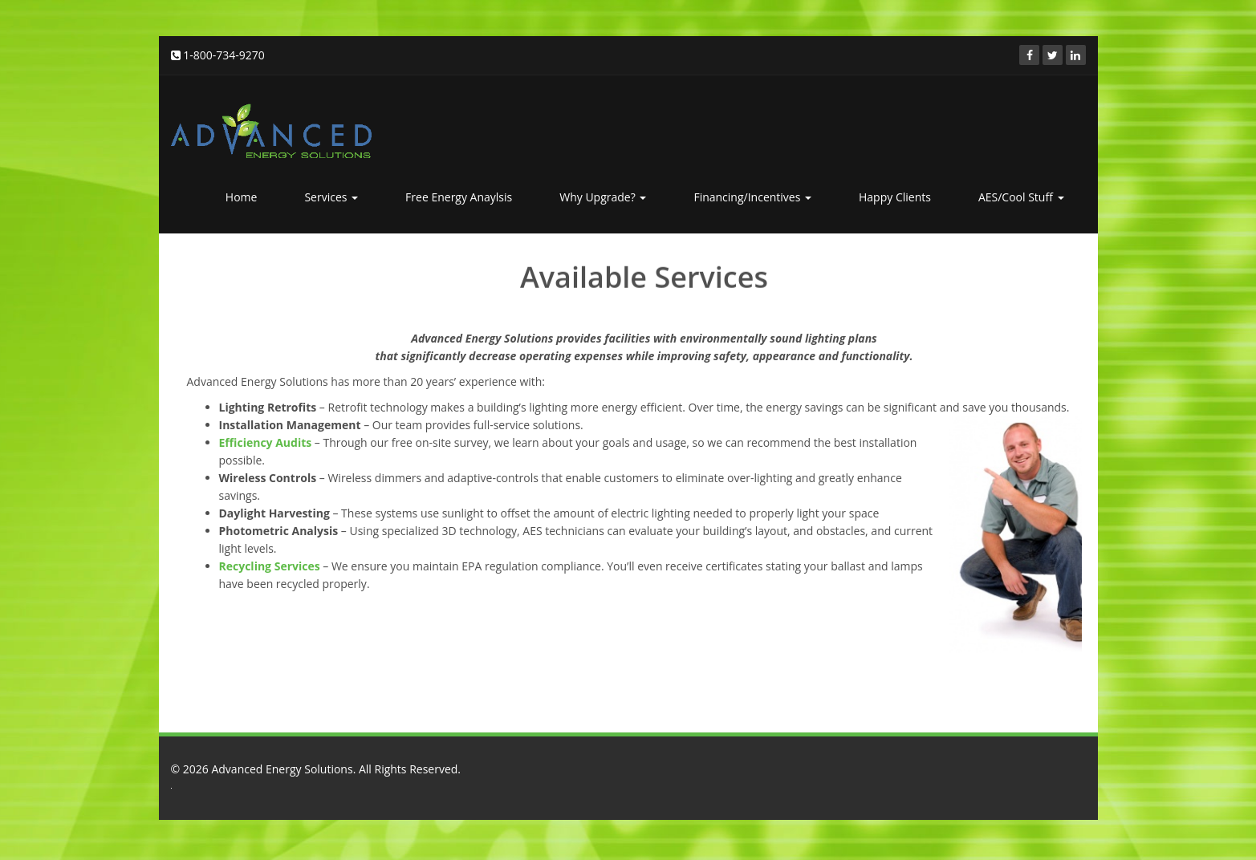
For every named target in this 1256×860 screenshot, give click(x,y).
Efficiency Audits (265, 442)
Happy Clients (895, 197)
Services (331, 197)
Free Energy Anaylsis (458, 197)
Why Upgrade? (602, 197)
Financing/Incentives (752, 197)
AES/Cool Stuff (1021, 197)
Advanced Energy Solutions (281, 769)
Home (242, 197)
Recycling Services (269, 566)
